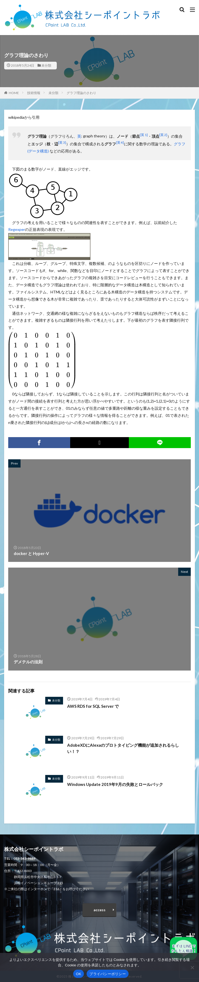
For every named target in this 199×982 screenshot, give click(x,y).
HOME (14, 93)
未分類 (46, 65)
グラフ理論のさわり (81, 93)
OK (78, 974)
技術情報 (33, 93)
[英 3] (62, 142)
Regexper (16, 229)
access (99, 909)
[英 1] (144, 135)
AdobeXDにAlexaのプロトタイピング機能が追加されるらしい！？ (123, 748)
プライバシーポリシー (107, 974)
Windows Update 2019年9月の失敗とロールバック (115, 784)
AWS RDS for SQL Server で (93, 706)
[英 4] (120, 142)
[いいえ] (192, 967)
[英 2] (163, 135)
